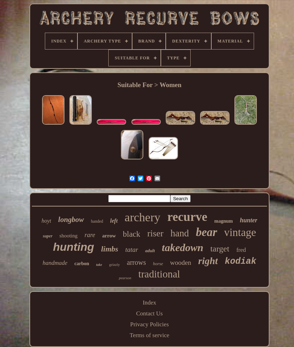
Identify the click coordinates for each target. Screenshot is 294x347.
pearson (125, 278)
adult (150, 250)
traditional (159, 274)
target (219, 248)
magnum (223, 221)
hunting (73, 247)
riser (155, 233)
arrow (109, 235)
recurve (187, 217)
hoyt (47, 221)
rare (89, 234)
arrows (136, 262)
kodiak (241, 261)
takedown (182, 247)
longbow (71, 219)
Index (149, 302)
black (132, 234)
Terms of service (149, 335)
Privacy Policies (149, 324)
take (99, 265)
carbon (81, 263)
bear (206, 232)
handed (97, 221)
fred (241, 250)
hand (180, 233)
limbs (109, 248)
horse (158, 263)
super (47, 236)
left (113, 221)
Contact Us (149, 313)
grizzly (114, 264)
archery (142, 217)
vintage (240, 232)
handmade (54, 263)
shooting (69, 235)
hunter (248, 220)
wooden (180, 262)
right (208, 260)
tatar (131, 249)
